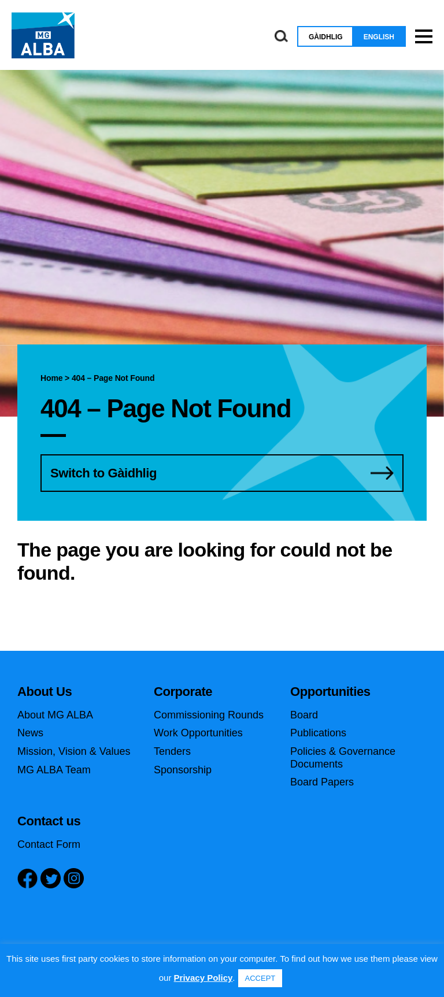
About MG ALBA (55, 715)
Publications (318, 733)
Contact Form (48, 844)
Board (304, 715)
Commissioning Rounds (209, 715)
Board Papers (322, 782)
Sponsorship (183, 770)
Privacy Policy (203, 978)
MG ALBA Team (54, 770)
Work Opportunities (198, 733)
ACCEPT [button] (260, 978)
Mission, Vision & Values (73, 751)
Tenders (172, 751)
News (30, 733)
